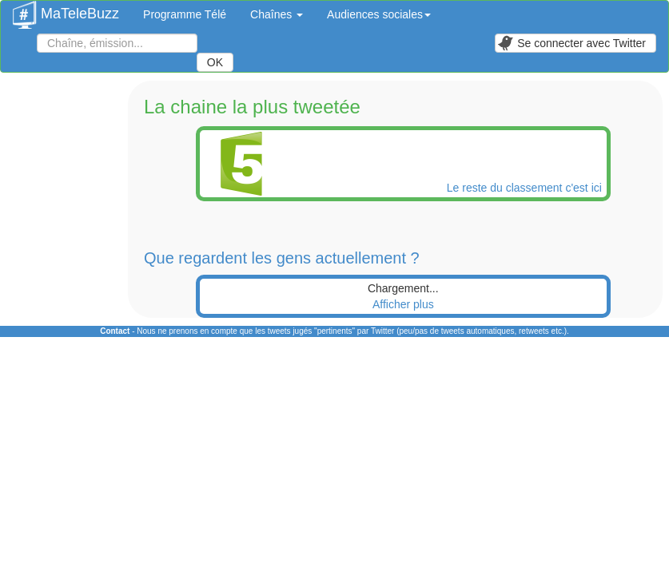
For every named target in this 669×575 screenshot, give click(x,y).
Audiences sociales (379, 14)
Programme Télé (184, 14)
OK (215, 62)
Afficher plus (403, 304)
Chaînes (276, 14)
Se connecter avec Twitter (571, 43)
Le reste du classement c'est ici (526, 187)
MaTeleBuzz (66, 9)
